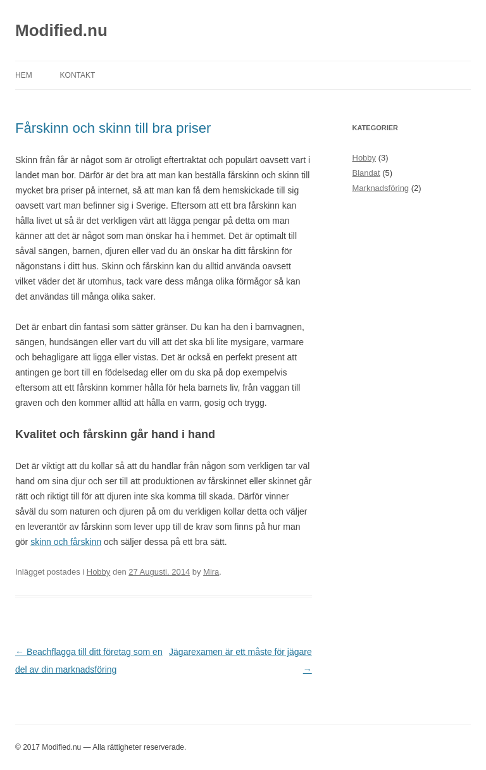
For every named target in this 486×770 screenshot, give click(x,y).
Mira (211, 572)
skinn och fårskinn (65, 542)
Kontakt (78, 75)
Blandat (366, 173)
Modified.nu (61, 30)
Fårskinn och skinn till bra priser (113, 128)
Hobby (99, 572)
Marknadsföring (380, 188)
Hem (23, 75)
